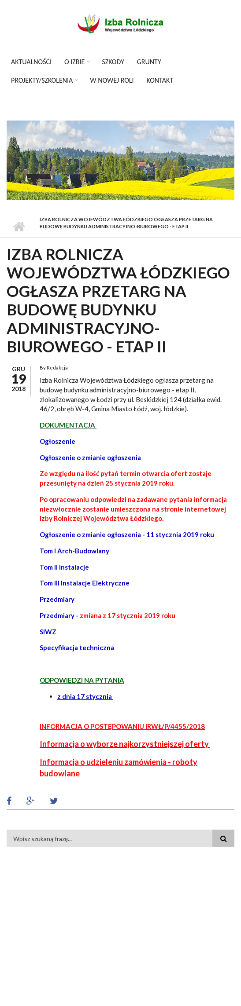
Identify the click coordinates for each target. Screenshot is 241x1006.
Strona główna (19, 227)
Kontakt (160, 80)
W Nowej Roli (111, 80)
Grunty (149, 62)
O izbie (74, 62)
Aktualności (31, 62)
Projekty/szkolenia (42, 80)
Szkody (113, 62)
